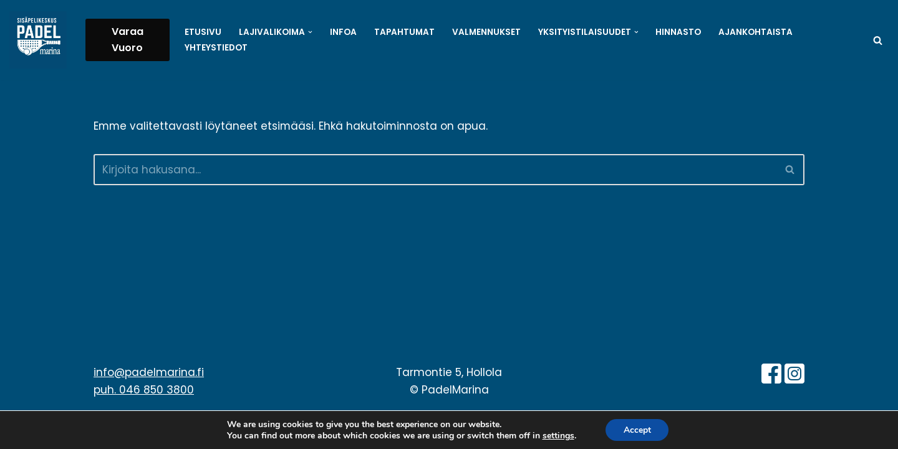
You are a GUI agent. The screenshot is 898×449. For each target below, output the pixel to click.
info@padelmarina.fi (149, 383)
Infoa (343, 32)
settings (557, 435)
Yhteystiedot (216, 48)
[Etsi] (877, 40)
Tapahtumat (404, 32)
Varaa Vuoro (127, 39)
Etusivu (203, 32)
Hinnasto (679, 32)
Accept (637, 429)
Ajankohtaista (756, 32)
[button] (310, 32)
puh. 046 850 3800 (144, 401)
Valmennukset (486, 32)
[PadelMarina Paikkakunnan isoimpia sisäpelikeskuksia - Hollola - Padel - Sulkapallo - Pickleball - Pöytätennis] (38, 40)
